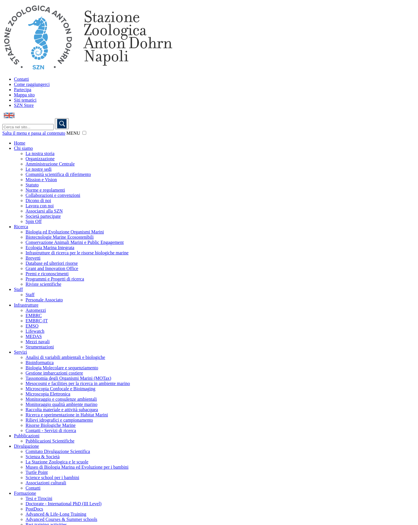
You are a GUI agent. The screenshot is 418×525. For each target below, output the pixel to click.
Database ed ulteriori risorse (52, 263)
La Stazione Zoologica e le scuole (57, 461)
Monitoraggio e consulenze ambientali (61, 399)
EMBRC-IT (37, 320)
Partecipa (22, 89)
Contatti (21, 79)
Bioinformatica (40, 362)
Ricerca (21, 226)
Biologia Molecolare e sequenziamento (62, 367)
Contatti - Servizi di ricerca (51, 430)
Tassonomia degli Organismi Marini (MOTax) (68, 378)
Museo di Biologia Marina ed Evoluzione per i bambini (77, 467)
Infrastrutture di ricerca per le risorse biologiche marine (77, 252)
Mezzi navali (38, 341)
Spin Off (34, 221)
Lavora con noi (40, 205)
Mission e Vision (41, 179)
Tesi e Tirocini (39, 498)
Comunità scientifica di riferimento (58, 174)
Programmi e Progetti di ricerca (55, 278)
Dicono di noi (38, 200)
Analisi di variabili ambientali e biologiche (65, 357)
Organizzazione (40, 158)
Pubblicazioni (26, 435)
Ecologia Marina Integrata (50, 247)
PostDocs (34, 508)
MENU (73, 133)
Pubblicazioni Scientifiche (50, 440)
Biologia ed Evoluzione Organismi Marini (65, 231)
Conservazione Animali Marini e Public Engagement (75, 242)
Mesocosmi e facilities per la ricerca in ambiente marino (78, 383)
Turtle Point (37, 472)
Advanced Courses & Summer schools (61, 519)
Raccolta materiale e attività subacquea (62, 409)
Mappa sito (24, 94)
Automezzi (36, 310)
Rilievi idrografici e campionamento (59, 420)
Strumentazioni (40, 346)
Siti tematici (25, 100)
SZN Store (24, 105)
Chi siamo (23, 148)
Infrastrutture (26, 305)
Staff (18, 289)
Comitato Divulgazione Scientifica (58, 451)
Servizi (20, 352)
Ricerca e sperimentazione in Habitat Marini (67, 414)
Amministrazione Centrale (50, 163)
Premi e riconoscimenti (47, 273)
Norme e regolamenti (45, 190)
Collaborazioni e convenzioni (53, 195)
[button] (84, 133)
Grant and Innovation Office (52, 268)
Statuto (32, 184)
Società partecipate (43, 216)
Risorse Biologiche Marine (50, 425)
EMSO (32, 325)
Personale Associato (44, 299)
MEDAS (34, 336)
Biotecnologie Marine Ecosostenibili (60, 237)
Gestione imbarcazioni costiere (54, 373)
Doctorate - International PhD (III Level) (64, 503)
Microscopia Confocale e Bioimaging (60, 388)
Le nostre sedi (39, 169)
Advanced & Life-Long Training (56, 514)
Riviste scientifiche (43, 284)
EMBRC (34, 315)
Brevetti (33, 258)
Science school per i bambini (52, 477)
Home (19, 143)
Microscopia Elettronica (48, 393)
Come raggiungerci (32, 84)
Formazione (25, 493)
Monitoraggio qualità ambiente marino (62, 404)
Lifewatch (35, 331)
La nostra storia (40, 153)
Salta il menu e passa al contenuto (33, 133)
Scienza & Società (43, 456)
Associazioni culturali (46, 482)
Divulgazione (26, 446)
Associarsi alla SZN (44, 210)
